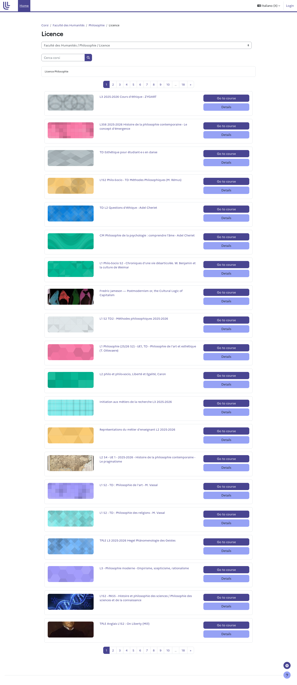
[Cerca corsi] (63, 57)
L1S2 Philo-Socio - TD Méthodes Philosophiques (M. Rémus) (142, 180)
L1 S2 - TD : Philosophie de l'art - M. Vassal (130, 485)
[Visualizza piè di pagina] (287, 675)
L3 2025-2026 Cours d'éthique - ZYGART (129, 97)
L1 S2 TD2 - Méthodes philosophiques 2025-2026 (135, 319)
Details (226, 107)
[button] (269, 5)
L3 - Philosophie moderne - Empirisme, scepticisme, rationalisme (146, 568)
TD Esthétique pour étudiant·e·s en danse (129, 152)
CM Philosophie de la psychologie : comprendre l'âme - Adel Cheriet (143, 238)
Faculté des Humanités (69, 25)
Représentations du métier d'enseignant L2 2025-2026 (139, 430)
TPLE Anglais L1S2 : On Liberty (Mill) (125, 624)
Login (290, 5)
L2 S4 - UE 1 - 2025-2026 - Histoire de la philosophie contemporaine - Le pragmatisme (148, 460)
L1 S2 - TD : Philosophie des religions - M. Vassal (134, 513)
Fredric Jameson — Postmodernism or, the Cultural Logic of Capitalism (142, 293)
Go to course (226, 98)
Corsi (45, 25)
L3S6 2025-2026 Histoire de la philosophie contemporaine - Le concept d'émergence (145, 127)
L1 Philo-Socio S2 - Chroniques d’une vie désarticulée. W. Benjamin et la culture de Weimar (147, 265)
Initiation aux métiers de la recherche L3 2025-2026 (137, 402)
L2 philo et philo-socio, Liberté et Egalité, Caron (134, 374)
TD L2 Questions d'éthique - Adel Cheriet (129, 208)
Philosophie (98, 25)
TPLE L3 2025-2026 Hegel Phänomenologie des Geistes (139, 541)
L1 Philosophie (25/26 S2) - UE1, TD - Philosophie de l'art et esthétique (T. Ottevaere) (141, 349)
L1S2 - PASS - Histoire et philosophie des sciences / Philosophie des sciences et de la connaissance (148, 598)
